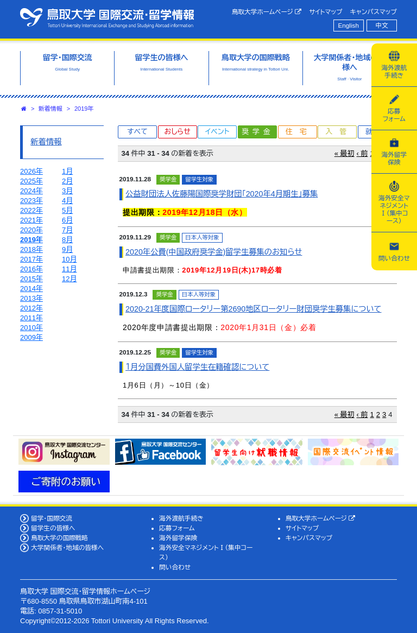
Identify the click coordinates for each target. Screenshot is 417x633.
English (348, 25)
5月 (67, 210)
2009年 (31, 337)
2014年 (31, 288)
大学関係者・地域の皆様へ (67, 547)
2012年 (31, 308)
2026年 (31, 171)
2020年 (31, 230)
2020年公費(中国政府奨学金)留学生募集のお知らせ (213, 252)
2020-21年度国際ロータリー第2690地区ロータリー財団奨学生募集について (253, 309)
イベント (217, 132)
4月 (67, 201)
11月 (69, 269)
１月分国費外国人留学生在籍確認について (197, 367)
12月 (69, 279)
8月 (67, 240)
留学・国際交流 (51, 518)
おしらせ (177, 132)
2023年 (31, 201)
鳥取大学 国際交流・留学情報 (107, 18)
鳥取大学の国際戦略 (59, 537)
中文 (382, 25)
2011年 (31, 318)
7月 (67, 230)
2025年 (31, 181)
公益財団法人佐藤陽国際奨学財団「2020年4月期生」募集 (221, 193)
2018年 (31, 249)
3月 (67, 191)
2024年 (31, 191)
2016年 (31, 269)
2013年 (31, 298)
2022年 (31, 210)
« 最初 (344, 153)
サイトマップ (325, 11)
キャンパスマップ (373, 11)
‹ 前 (362, 153)
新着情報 (50, 108)
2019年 (83, 108)
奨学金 (258, 132)
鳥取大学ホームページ (267, 12)
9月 (67, 249)
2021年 (31, 220)
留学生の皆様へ (53, 527)
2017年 (31, 259)
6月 (67, 220)
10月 (69, 259)
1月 (67, 171)
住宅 (300, 132)
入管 (339, 132)
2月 (67, 181)
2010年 (31, 328)
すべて (137, 132)
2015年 (31, 279)
